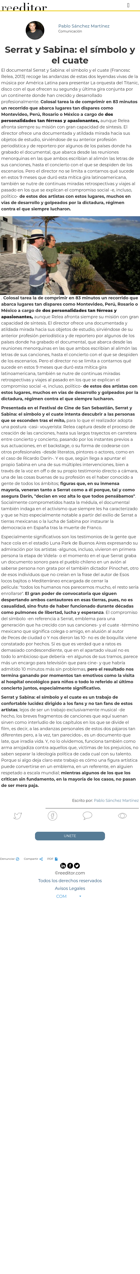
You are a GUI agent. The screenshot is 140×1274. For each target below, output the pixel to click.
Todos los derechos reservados (70, 880)
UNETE (70, 836)
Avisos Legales (70, 888)
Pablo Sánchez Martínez (116, 800)
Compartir (34, 858)
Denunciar (10, 858)
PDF (53, 858)
